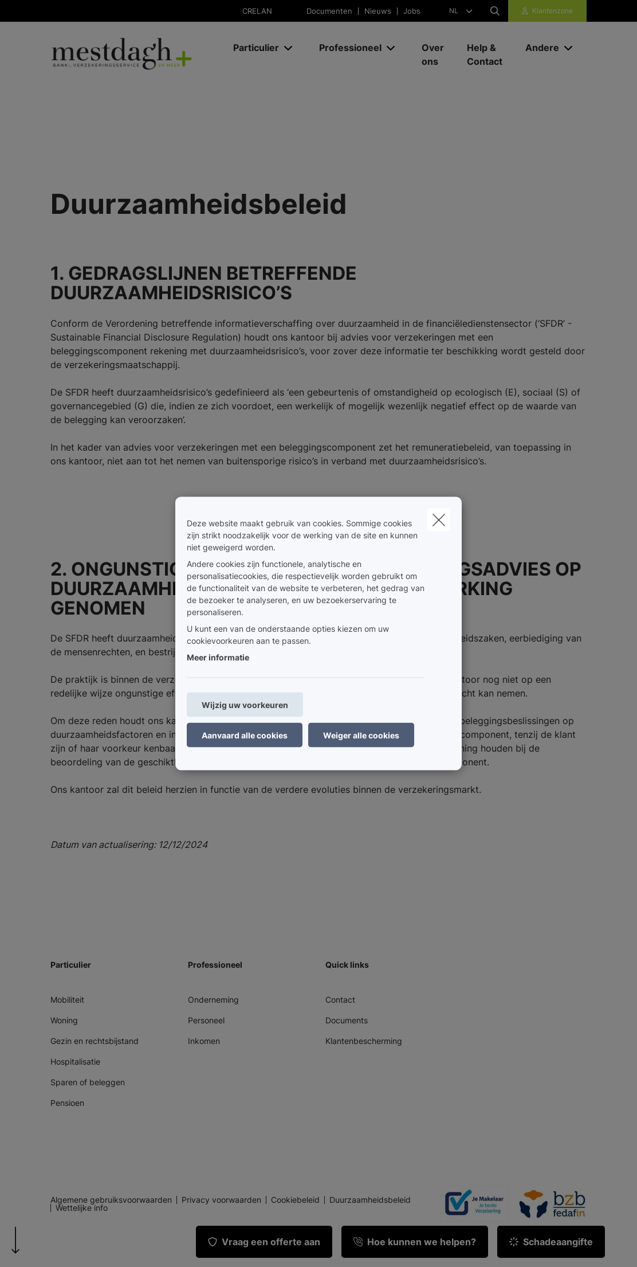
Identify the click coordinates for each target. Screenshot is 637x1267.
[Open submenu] (289, 47)
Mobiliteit (67, 999)
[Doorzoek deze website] (495, 11)
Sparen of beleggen (87, 1082)
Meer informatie (218, 657)
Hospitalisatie (75, 1061)
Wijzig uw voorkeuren (245, 705)
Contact (340, 999)
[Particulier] (252, 47)
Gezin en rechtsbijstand (94, 1041)
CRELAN (257, 11)
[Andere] (538, 47)
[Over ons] (432, 54)
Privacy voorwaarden (221, 1200)
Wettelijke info (82, 1208)
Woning (64, 1020)
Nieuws (377, 11)
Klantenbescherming (363, 1041)
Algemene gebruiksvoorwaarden (111, 1200)
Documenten (329, 11)
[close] (438, 520)
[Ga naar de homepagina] (136, 54)
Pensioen (67, 1103)
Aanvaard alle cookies (245, 735)
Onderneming (213, 999)
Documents (346, 1020)
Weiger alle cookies (361, 735)
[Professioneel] (346, 47)
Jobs (411, 11)
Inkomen (204, 1041)
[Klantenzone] (547, 11)
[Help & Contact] (484, 54)
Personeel (206, 1020)
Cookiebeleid (295, 1200)
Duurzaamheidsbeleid (370, 1200)
